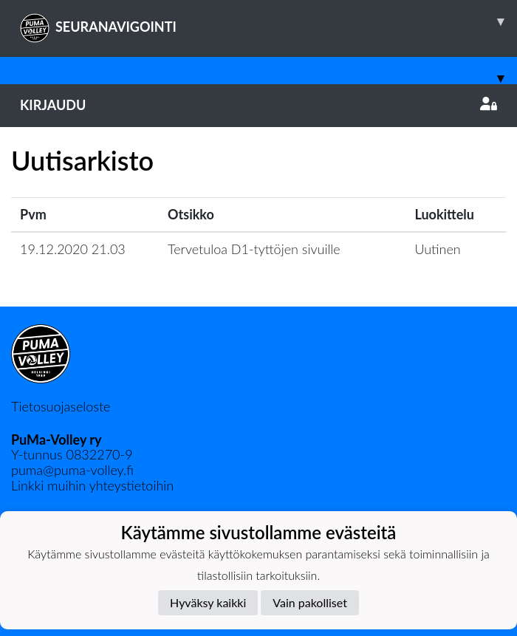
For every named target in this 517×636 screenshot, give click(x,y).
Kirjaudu (258, 105)
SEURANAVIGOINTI (268, 21)
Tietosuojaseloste (60, 406)
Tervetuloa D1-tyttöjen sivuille (254, 249)
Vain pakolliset (310, 602)
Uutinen (437, 249)
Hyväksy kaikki (208, 602)
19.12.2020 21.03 (73, 249)
